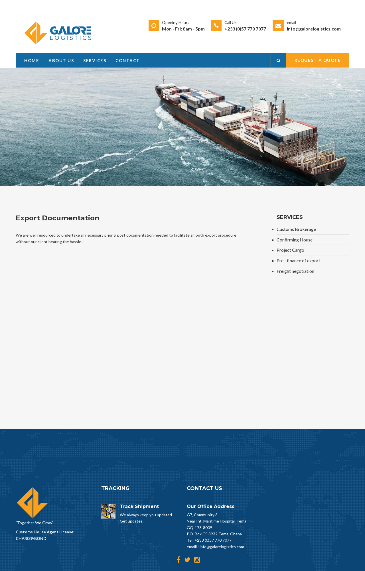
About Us (61, 60)
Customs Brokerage (296, 229)
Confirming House (295, 239)
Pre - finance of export (298, 260)
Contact (127, 60)
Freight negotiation (295, 271)
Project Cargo (290, 250)
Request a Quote (318, 60)
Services (94, 60)
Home (31, 60)
